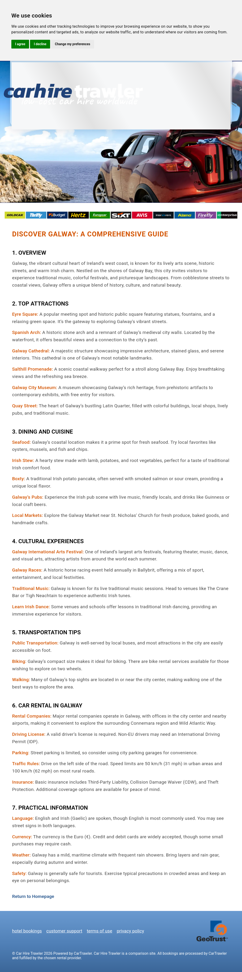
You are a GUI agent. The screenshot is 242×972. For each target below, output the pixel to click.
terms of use (99, 931)
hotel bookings (27, 931)
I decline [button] (40, 44)
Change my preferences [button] (72, 44)
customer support (64, 931)
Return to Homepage (33, 896)
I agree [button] (20, 44)
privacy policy (130, 931)
